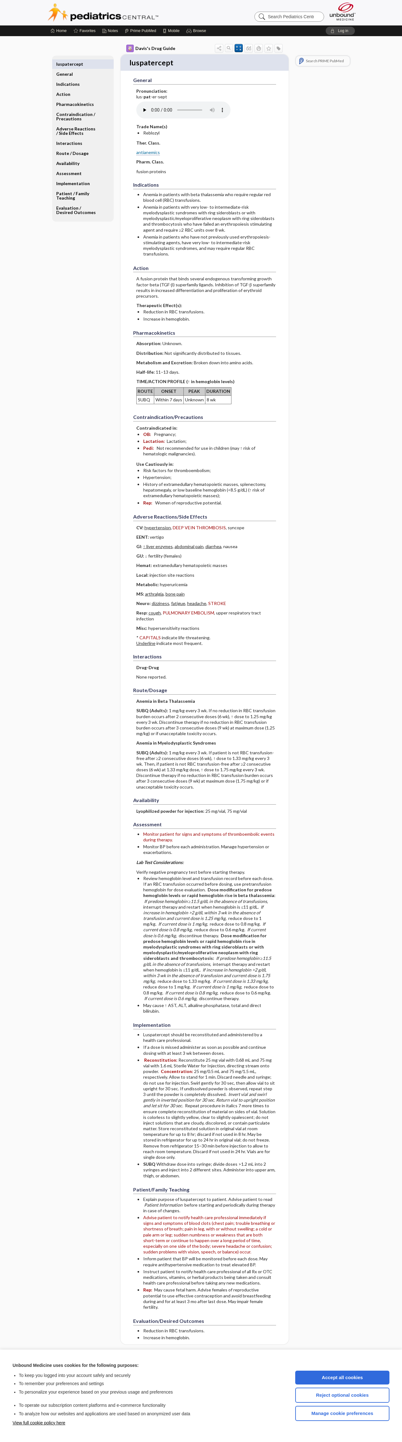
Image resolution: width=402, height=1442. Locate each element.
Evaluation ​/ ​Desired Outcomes (76, 200)
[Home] (59, 30)
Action (63, 84)
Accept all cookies (342, 1377)
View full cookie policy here (39, 1422)
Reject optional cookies (342, 1395)
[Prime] (140, 30)
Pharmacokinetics (75, 94)
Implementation (73, 173)
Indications (68, 74)
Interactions (69, 133)
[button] (197, 30)
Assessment (69, 163)
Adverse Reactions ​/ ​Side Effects (76, 121)
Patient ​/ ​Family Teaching (72, 185)
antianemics (148, 153)
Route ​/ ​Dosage (72, 143)
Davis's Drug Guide (150, 48)
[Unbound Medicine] (342, 11)
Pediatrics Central (125, 12)
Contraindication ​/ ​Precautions (76, 106)
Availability (67, 153)
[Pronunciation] (183, 110)
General (64, 64)
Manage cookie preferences (342, 1413)
